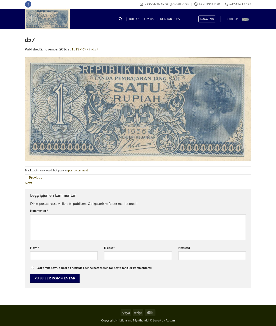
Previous (33, 177)
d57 (95, 49)
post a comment (78, 170)
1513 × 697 (79, 49)
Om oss (149, 19)
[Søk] (120, 19)
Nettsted (184, 247)
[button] (207, 19)
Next (30, 183)
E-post (109, 247)
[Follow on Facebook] (28, 4)
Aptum (170, 320)
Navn (34, 247)
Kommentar (39, 210)
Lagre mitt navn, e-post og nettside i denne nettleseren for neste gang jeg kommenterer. (94, 268)
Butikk (134, 19)
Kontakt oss (170, 19)
